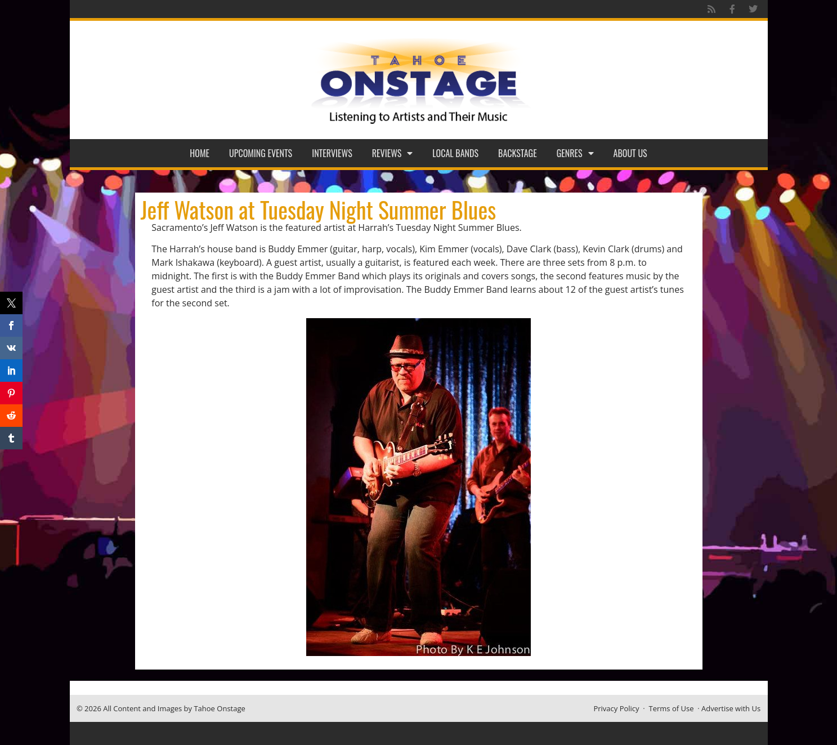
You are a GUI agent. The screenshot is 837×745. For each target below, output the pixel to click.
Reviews (392, 153)
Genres (575, 153)
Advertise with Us (730, 708)
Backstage (517, 153)
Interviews (332, 153)
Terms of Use (671, 708)
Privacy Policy (616, 708)
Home (199, 153)
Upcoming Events (260, 153)
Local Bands (455, 153)
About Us (630, 153)
